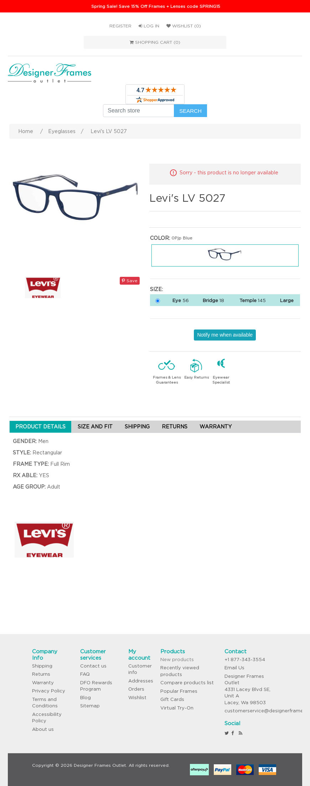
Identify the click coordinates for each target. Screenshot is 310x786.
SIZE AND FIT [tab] (95, 426)
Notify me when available (225, 335)
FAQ (85, 674)
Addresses (140, 681)
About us (43, 729)
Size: (156, 289)
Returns (41, 674)
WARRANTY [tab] (216, 426)
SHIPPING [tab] (137, 426)
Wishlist (137, 697)
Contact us (93, 666)
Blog (85, 697)
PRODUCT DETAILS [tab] (40, 426)
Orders (136, 689)
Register (120, 25)
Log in (149, 25)
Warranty (43, 682)
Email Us (234, 667)
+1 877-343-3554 (244, 659)
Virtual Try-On (176, 708)
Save (130, 280)
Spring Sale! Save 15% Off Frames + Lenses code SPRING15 (155, 6)
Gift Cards (172, 699)
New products (177, 659)
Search (190, 111)
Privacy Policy (48, 690)
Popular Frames (178, 691)
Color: (160, 238)
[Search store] (138, 110)
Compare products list (187, 682)
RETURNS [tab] (174, 426)
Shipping (42, 666)
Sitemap (90, 705)
